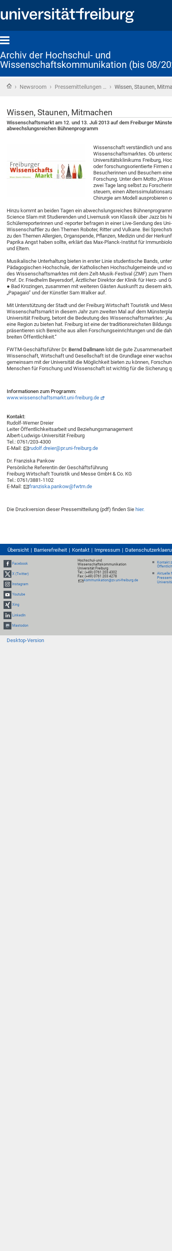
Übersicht (18, 550)
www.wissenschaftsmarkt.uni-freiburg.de (53, 398)
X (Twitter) (20, 574)
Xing (15, 605)
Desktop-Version (25, 640)
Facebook (20, 564)
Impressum (107, 550)
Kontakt (80, 550)
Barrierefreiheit (50, 550)
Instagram (20, 584)
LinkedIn (19, 615)
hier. (139, 509)
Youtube (18, 594)
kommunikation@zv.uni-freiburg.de (111, 580)
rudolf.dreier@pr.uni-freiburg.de (63, 448)
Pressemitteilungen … (80, 87)
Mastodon (20, 625)
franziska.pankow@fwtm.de (60, 486)
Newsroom (33, 87)
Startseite (9, 86)
